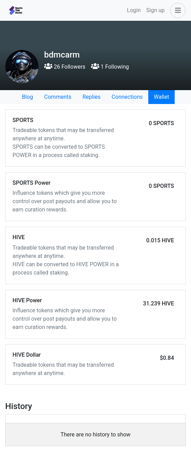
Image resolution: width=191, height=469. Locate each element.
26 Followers (64, 66)
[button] (176, 10)
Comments (57, 97)
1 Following (110, 66)
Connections (126, 97)
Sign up (155, 10)
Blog (27, 97)
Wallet (161, 97)
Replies (91, 97)
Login (134, 10)
